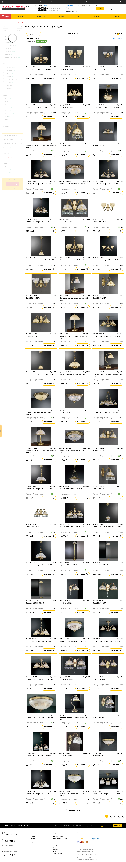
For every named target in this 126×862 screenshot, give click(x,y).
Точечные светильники (12, 57)
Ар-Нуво (8, 101)
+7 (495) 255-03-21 (47, 10)
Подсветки (8, 48)
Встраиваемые (10, 67)
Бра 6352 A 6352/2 (99, 69)
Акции (31, 846)
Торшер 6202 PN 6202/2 (68, 565)
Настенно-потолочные (11, 79)
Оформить (117, 825)
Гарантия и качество (59, 840)
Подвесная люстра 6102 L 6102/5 (38, 641)
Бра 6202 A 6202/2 (99, 450)
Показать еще (74, 810)
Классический (10, 113)
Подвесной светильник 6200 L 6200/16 (107, 527)
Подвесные (9, 88)
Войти (122, 2)
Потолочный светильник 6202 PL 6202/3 (72, 451)
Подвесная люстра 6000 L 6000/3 (38, 755)
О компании (34, 833)
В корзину (49, 78)
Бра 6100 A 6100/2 (66, 679)
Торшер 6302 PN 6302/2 (102, 565)
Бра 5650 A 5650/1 (66, 755)
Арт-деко (8, 104)
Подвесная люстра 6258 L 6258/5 (71, 260)
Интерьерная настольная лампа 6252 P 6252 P (74, 299)
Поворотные (9, 85)
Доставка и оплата (7, 2)
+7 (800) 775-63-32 (47, 8)
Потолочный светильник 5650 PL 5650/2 (72, 795)
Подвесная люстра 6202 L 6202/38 (39, 489)
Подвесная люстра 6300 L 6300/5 (38, 222)
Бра (7, 39)
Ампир (8, 98)
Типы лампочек (57, 853)
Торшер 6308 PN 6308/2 (35, 603)
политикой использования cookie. (87, 854)
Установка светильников (60, 838)
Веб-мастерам (57, 844)
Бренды (78, 2)
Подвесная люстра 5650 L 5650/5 (38, 794)
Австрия (8, 167)
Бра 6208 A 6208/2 (33, 336)
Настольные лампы (11, 45)
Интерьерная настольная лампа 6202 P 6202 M (41, 451)
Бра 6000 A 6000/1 (99, 717)
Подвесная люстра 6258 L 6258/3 (105, 260)
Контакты (89, 2)
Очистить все (118, 38)
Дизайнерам (67, 2)
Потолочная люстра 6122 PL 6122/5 (39, 679)
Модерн (8, 119)
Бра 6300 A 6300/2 (66, 222)
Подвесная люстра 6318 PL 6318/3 (106, 107)
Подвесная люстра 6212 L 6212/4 (71, 489)
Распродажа (33, 842)
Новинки (32, 844)
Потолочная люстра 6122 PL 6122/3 (106, 641)
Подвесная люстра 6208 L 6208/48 (72, 374)
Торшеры (8, 54)
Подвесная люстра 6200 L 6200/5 (71, 527)
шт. (104, 826)
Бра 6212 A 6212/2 (66, 412)
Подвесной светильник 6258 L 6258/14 (40, 260)
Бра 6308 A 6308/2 (66, 107)
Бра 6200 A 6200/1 (99, 489)
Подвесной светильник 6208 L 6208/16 (40, 374)
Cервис (56, 833)
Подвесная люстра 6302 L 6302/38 (39, 565)
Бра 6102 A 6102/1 (66, 603)
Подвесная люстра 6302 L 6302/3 (105, 183)
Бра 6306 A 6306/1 (66, 145)
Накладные (9, 76)
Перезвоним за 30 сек (72, 5)
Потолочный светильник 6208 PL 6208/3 (38, 413)
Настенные (9, 82)
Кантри (8, 110)
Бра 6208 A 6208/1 (99, 298)
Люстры (8, 42)
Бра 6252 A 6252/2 (33, 298)
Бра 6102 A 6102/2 (99, 603)
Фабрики (32, 838)
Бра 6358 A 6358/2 (66, 69)
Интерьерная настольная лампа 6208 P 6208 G (74, 337)
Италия (8, 173)
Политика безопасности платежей (86, 846)
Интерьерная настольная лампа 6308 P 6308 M (41, 146)
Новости (55, 849)
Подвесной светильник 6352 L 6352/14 (40, 107)
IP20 (8, 147)
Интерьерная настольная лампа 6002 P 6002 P (74, 718)
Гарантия (22, 2)
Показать (12, 184)
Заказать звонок (23, 825)
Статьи (55, 851)
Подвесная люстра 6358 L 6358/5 (38, 69)
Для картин (9, 73)
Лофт (7, 116)
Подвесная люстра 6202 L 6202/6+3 (106, 412)
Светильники (10, 51)
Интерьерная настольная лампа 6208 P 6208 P (108, 375)
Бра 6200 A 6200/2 (33, 527)
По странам (33, 840)
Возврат (32, 2)
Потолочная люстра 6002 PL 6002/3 (39, 717)
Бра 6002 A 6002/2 (99, 679)
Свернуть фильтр (34, 34)
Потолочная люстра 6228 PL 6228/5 (106, 336)
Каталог (6, 16)
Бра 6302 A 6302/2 (99, 145)
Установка (54, 2)
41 (118, 816)
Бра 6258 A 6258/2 (99, 222)
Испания (8, 170)
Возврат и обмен (58, 842)
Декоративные (10, 70)
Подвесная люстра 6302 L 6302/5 (38, 183)
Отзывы (43, 2)
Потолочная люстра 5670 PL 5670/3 (106, 794)
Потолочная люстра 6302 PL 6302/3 (72, 183)
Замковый (8, 107)
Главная (4, 22)
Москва (45, 5)
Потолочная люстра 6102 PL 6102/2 (72, 641)
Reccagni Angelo (41, 41)
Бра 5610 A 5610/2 (99, 755)
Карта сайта (33, 848)
